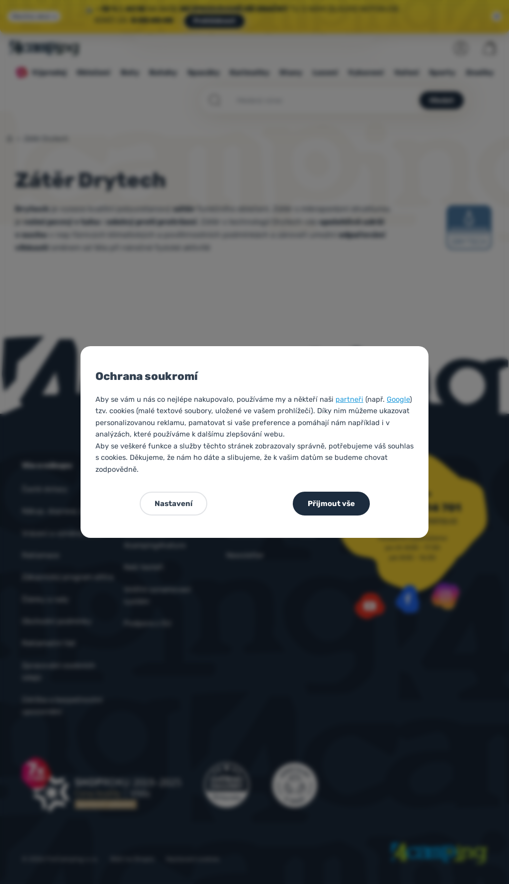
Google (398, 399)
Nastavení (173, 503)
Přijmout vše (331, 503)
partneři (349, 399)
